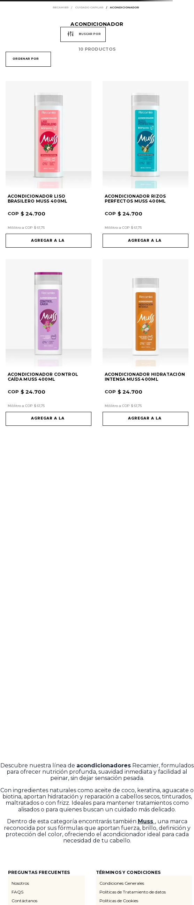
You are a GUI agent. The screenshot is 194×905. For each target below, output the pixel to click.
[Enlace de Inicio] (62, 7)
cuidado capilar (89, 7)
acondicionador (124, 7)
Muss (146, 821)
